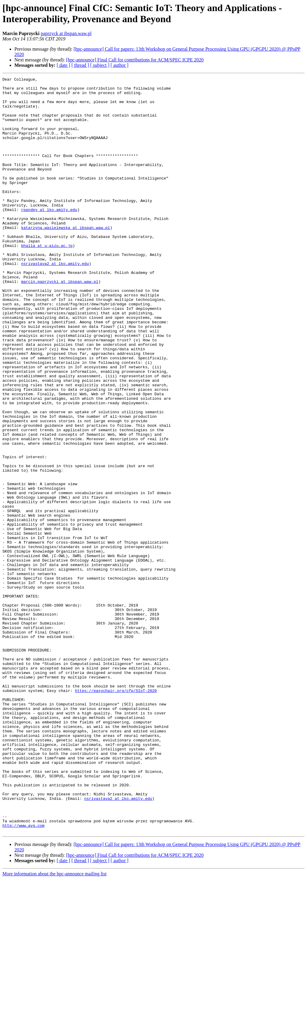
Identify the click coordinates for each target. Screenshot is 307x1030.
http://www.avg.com (23, 975)
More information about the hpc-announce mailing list (54, 1024)
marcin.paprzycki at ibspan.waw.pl (59, 322)
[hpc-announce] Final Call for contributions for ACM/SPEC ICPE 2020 (135, 59)
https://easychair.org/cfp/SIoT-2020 (116, 813)
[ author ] (120, 65)
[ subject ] (99, 65)
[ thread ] (80, 65)
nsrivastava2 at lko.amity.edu (55, 301)
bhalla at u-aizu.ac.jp (47, 279)
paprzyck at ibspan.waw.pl (66, 33)
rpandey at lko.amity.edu (49, 236)
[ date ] (63, 65)
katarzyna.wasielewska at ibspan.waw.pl (65, 258)
